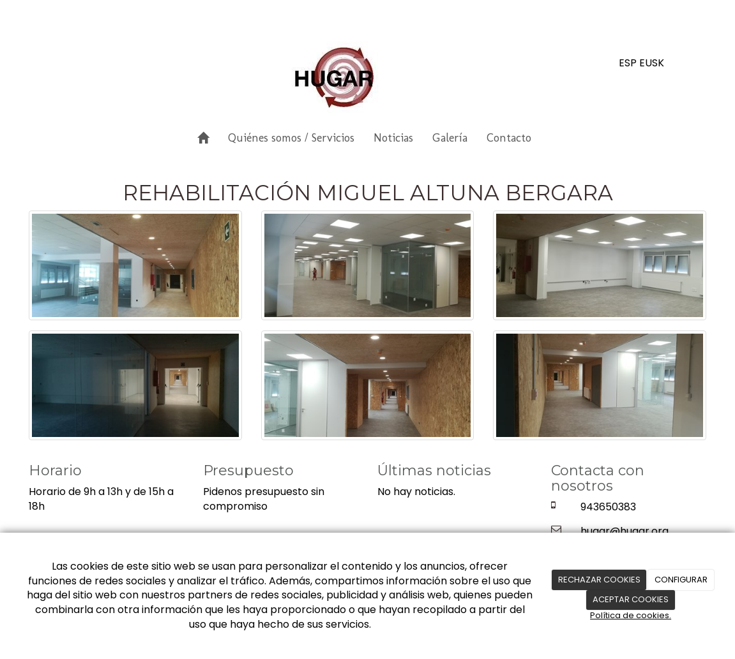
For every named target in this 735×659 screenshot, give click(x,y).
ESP (628, 63)
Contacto (509, 138)
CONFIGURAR (681, 580)
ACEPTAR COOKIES (631, 599)
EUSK (651, 63)
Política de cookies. (630, 615)
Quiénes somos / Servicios (291, 138)
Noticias (393, 138)
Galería (449, 138)
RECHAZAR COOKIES (599, 580)
